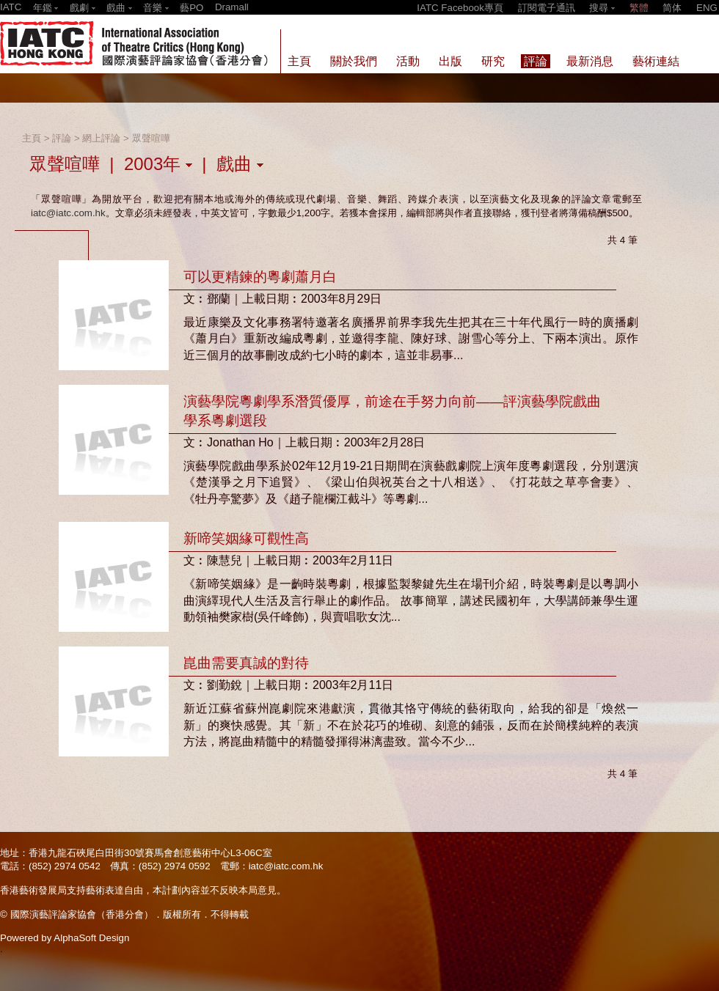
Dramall (232, 6)
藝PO (191, 7)
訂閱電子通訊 (546, 7)
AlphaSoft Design (91, 937)
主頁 (31, 138)
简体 (672, 7)
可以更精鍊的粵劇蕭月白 (260, 276)
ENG (707, 7)
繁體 (639, 7)
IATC (10, 6)
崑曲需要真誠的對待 (246, 663)
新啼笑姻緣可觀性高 (246, 538)
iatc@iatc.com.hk (68, 212)
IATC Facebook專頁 (460, 7)
